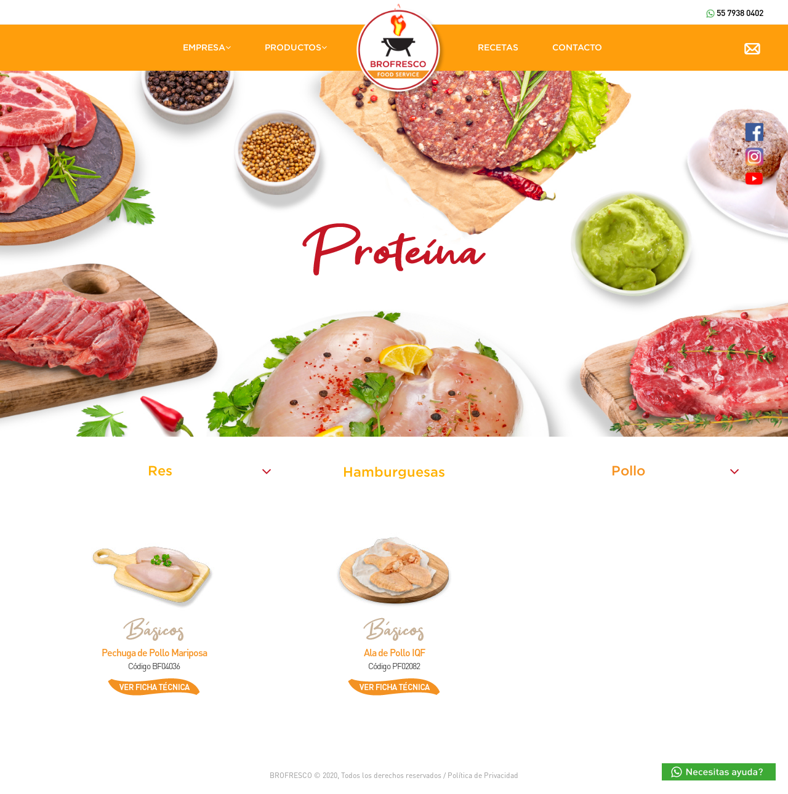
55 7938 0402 (734, 12)
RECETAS (498, 47)
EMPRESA (207, 47)
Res (160, 470)
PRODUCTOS (296, 47)
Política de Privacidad (483, 775)
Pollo (628, 470)
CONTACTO (577, 47)
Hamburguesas (394, 471)
